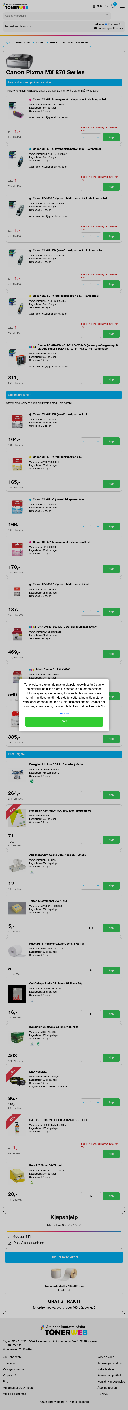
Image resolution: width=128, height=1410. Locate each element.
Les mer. (64, 713)
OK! (64, 721)
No (102, 706)
